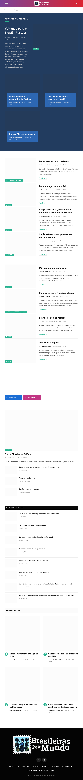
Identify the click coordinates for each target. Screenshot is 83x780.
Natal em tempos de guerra (29, 489)
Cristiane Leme (16, 710)
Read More (43, 178)
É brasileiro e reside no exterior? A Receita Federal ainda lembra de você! (45, 584)
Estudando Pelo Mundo (14, 180)
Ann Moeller (10, 458)
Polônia (8, 450)
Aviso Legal (67, 767)
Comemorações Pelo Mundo (16, 312)
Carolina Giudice (46, 165)
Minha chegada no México (53, 268)
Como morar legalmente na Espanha (32, 525)
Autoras (25, 767)
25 (11, 104)
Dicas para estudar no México (55, 161)
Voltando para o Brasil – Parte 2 (16, 30)
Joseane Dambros (55, 102)
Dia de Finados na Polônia (18, 454)
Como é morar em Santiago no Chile (32, 549)
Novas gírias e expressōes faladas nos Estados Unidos (39, 467)
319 (50, 712)
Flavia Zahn (44, 241)
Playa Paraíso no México (52, 317)
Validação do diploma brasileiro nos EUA (34, 560)
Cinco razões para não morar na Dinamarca (35, 572)
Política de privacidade (37, 770)
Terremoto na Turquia (27, 478)
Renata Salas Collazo (56, 660)
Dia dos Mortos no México (22, 134)
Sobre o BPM (13, 767)
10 (64, 165)
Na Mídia (35, 767)
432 (32, 660)
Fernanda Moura (46, 346)
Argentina (9, 255)
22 (65, 321)
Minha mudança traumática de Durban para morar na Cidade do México (21, 98)
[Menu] (6, 3)
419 (50, 661)
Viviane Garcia (45, 296)
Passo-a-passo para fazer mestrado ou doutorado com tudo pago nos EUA (46, 596)
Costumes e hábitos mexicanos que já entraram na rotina (58, 98)
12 (64, 190)
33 (61, 241)
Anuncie (45, 767)
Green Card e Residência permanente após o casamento (39, 514)
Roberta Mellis (15, 102)
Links (53, 770)
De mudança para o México (53, 186)
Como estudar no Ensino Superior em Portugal (36, 537)
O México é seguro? (50, 342)
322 (35, 710)
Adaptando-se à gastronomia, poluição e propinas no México (55, 211)
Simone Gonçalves (12, 37)
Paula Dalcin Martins (56, 710)
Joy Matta (14, 660)
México (36, 49)
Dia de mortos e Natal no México (56, 293)
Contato (55, 767)
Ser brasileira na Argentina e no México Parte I (56, 236)
